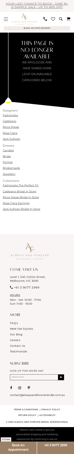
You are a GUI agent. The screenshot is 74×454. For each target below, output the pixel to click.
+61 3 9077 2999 (55, 445)
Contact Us (17, 346)
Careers (15, 340)
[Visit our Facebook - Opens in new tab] (11, 389)
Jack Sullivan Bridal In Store (21, 210)
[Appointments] (37, 28)
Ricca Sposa (11, 128)
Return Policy (27, 417)
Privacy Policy (50, 411)
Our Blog (16, 335)
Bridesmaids (11, 169)
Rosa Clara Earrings (16, 204)
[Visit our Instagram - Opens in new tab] (20, 389)
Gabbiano (9, 122)
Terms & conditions (26, 411)
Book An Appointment (18, 447)
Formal (8, 163)
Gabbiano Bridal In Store (19, 192)
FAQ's (14, 323)
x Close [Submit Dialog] (7, 441)
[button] (6, 19)
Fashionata (10, 116)
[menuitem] (6, 19)
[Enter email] (37, 378)
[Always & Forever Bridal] (24, 19)
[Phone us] (45, 19)
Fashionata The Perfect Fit (20, 186)
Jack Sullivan (11, 139)
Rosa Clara (10, 134)
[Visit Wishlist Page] (53, 19)
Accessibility (47, 417)
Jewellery (9, 175)
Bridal (7, 157)
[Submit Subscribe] (61, 378)
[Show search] (60, 19)
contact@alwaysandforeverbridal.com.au (37, 396)
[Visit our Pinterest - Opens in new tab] (28, 389)
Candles (8, 151)
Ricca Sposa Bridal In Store (21, 198)
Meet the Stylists (21, 329)
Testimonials (18, 352)
